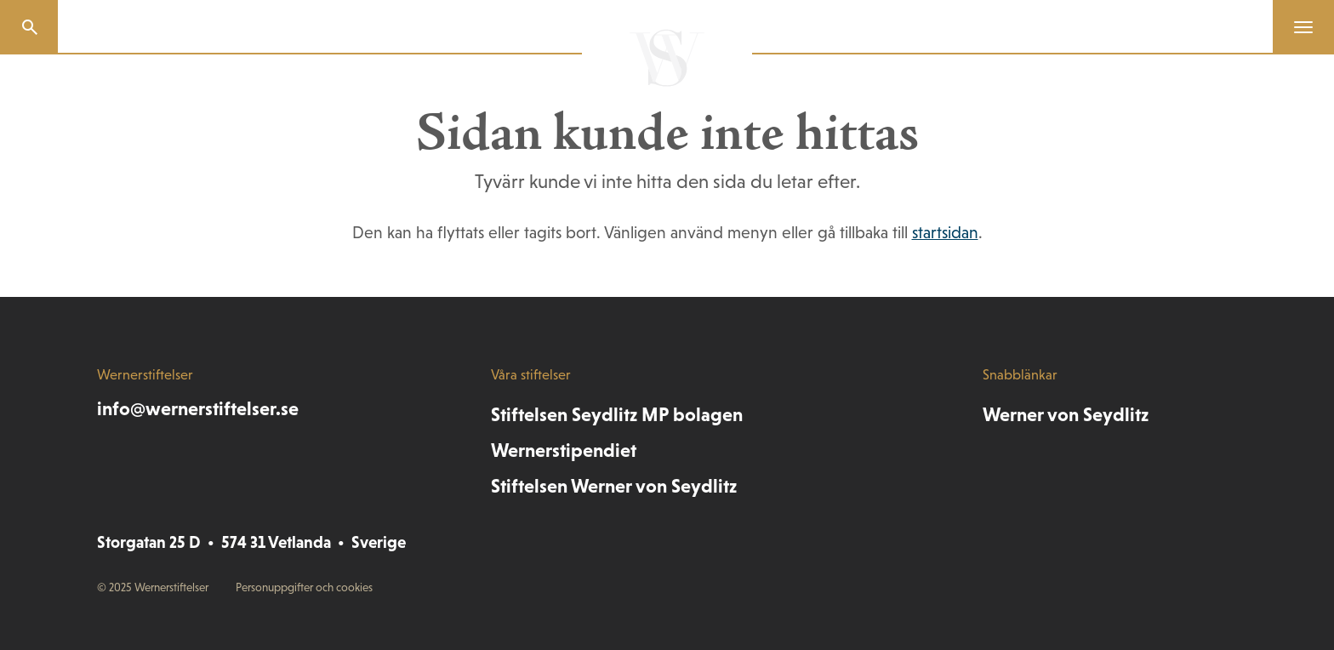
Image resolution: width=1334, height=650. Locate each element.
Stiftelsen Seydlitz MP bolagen (617, 414)
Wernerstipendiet (563, 450)
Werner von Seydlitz (1066, 414)
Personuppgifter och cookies (304, 587)
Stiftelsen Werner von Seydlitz (614, 486)
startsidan (945, 232)
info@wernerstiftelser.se (198, 408)
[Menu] (1296, 27)
